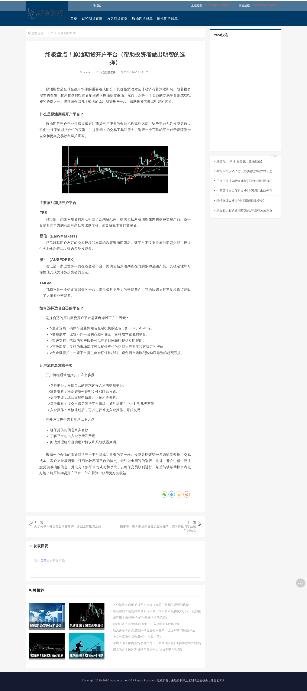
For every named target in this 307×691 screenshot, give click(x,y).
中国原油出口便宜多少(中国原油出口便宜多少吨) (247, 190)
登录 (44, 560)
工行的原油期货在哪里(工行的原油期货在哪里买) (247, 181)
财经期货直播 (92, 18)
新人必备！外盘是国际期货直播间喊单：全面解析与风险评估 (154, 630)
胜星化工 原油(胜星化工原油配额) (239, 161)
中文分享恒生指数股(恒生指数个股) (137, 636)
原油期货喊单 (142, 18)
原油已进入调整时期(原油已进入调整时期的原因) (146, 624)
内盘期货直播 (117, 18)
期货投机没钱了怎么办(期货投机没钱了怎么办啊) (247, 171)
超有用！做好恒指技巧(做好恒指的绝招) (140, 617)
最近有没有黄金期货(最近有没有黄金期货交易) (247, 210)
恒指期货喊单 (167, 18)
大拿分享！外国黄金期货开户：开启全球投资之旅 (67, 526)
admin (85, 72)
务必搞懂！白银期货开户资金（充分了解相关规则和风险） (152, 604)
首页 (73, 18)
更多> (274, 156)
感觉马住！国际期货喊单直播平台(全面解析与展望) (147, 649)
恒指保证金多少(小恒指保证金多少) (240, 200)
